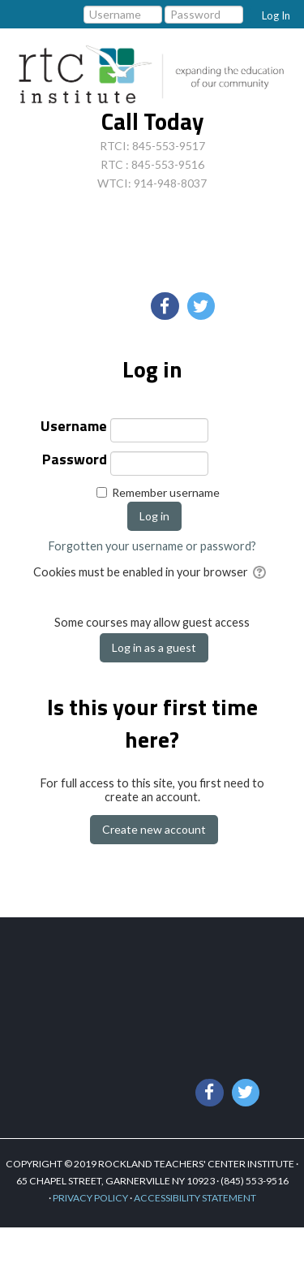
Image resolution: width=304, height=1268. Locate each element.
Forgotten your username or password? (152, 546)
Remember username (166, 492)
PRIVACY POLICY (90, 1198)
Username (74, 427)
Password (74, 460)
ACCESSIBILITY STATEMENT (195, 1198)
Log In (276, 15)
